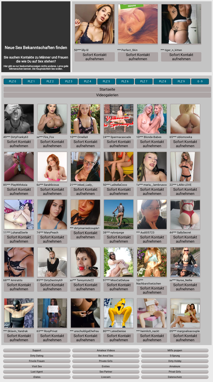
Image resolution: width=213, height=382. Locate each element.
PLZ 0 (12, 81)
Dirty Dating (36, 355)
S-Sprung (175, 355)
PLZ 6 (124, 81)
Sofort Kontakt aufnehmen (94, 57)
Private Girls (105, 361)
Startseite (107, 89)
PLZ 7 (143, 81)
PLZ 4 (87, 81)
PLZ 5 (106, 81)
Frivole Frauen (37, 361)
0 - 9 (200, 81)
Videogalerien (107, 95)
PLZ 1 (31, 81)
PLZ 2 (50, 81)
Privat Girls (175, 371)
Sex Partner (106, 371)
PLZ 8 (162, 81)
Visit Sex (37, 366)
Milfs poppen (175, 350)
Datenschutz (175, 377)
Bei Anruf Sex (105, 355)
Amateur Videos (106, 350)
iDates (36, 377)
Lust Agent (37, 371)
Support (36, 350)
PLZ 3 (68, 81)
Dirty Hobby (174, 361)
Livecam (105, 377)
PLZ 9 (181, 81)
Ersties (106, 366)
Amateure (174, 366)
